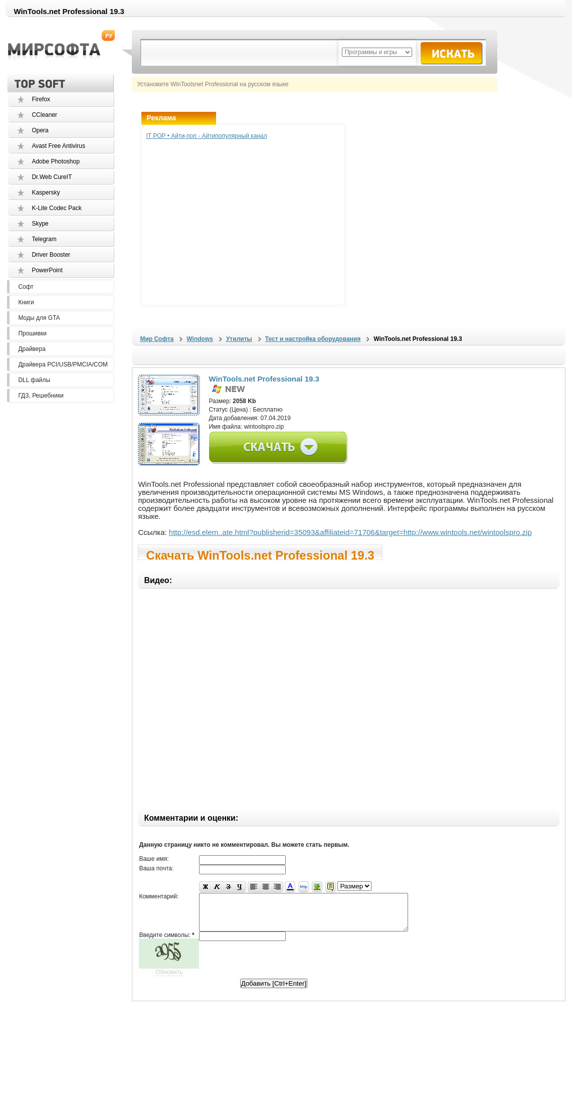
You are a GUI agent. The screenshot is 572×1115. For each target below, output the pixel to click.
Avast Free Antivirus (58, 145)
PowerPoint (47, 270)
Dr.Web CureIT (52, 176)
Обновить (168, 979)
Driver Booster (51, 254)
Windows (199, 338)
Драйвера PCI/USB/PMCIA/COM (62, 364)
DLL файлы (34, 380)
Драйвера (31, 348)
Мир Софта (156, 338)
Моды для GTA (39, 317)
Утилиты (239, 338)
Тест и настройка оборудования (312, 338)
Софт (25, 286)
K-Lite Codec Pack (56, 208)
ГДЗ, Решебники (40, 395)
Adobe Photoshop (55, 161)
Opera (40, 130)
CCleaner (44, 114)
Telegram (44, 239)
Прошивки (32, 333)
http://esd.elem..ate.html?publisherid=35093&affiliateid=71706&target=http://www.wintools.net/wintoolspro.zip (350, 532)
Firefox (41, 99)
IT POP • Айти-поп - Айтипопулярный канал (206, 135)
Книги (26, 302)
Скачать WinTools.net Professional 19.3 (260, 554)
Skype (40, 223)
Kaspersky (46, 192)
